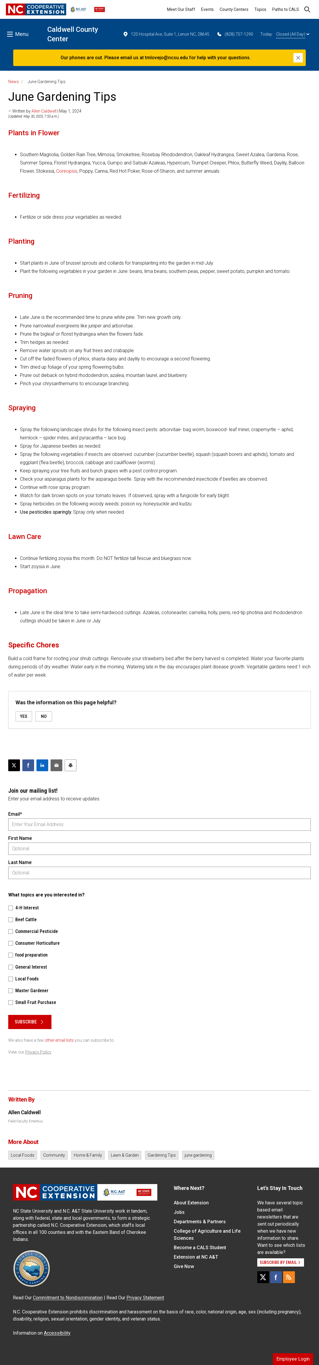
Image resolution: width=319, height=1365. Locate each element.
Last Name (19, 862)
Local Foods (22, 1155)
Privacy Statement (145, 1297)
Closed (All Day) (292, 34)
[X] (263, 1277)
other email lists (59, 1040)
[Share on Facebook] (28, 765)
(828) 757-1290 (234, 34)
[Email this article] (56, 765)
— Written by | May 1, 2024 (44, 111)
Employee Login (293, 1359)
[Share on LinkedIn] (42, 765)
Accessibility (57, 1333)
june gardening (198, 1155)
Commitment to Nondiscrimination (68, 1297)
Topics (260, 9)
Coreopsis (66, 171)
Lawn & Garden (125, 1155)
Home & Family (88, 1155)
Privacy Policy (38, 1052)
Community (54, 1155)
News (13, 81)
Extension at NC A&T (196, 1257)
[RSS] (289, 1277)
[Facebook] (276, 1277)
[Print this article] (70, 765)
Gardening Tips (162, 1155)
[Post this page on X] (14, 765)
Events (207, 9)
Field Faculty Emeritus (25, 1121)
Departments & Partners (200, 1221)
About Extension (191, 1203)
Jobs (179, 1212)
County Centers (234, 9)
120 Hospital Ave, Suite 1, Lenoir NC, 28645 (166, 34)
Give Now (184, 1266)
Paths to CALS (285, 9)
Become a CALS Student (200, 1247)
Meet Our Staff (181, 9)
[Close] (298, 57)
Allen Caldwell (43, 111)
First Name (20, 838)
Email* (15, 814)
